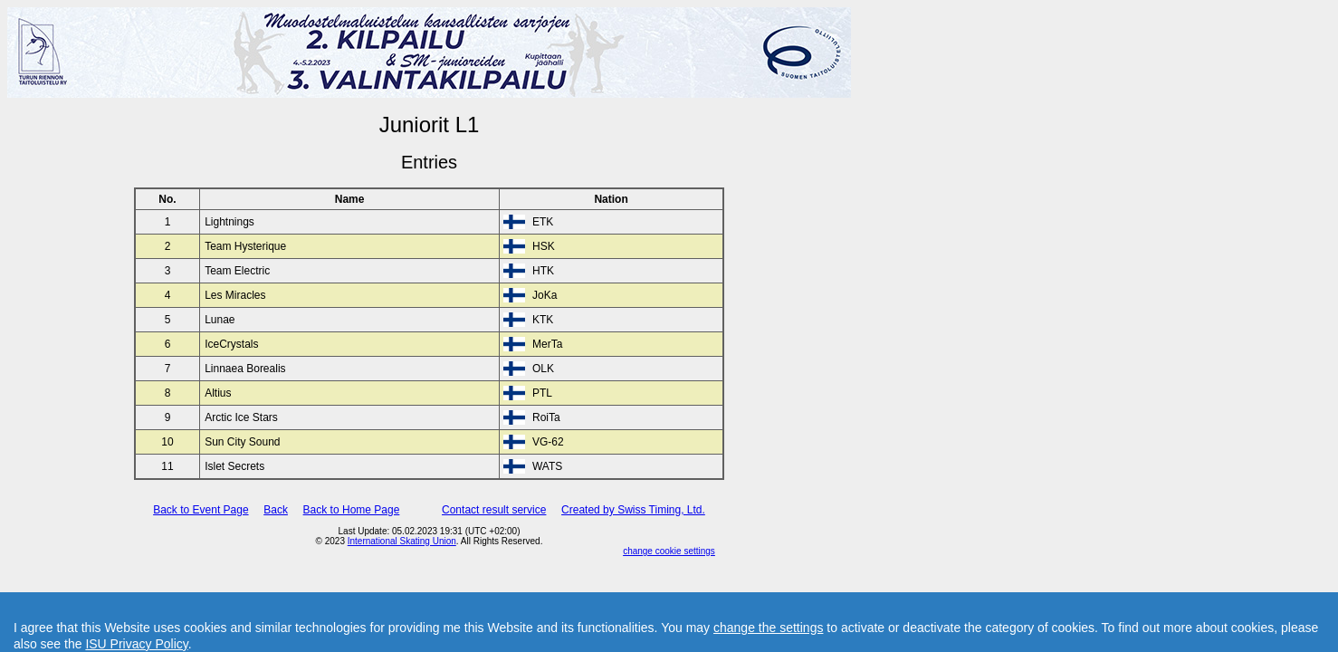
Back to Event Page (200, 509)
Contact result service (494, 509)
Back (275, 509)
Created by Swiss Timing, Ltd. (633, 509)
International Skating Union (402, 541)
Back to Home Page (351, 509)
